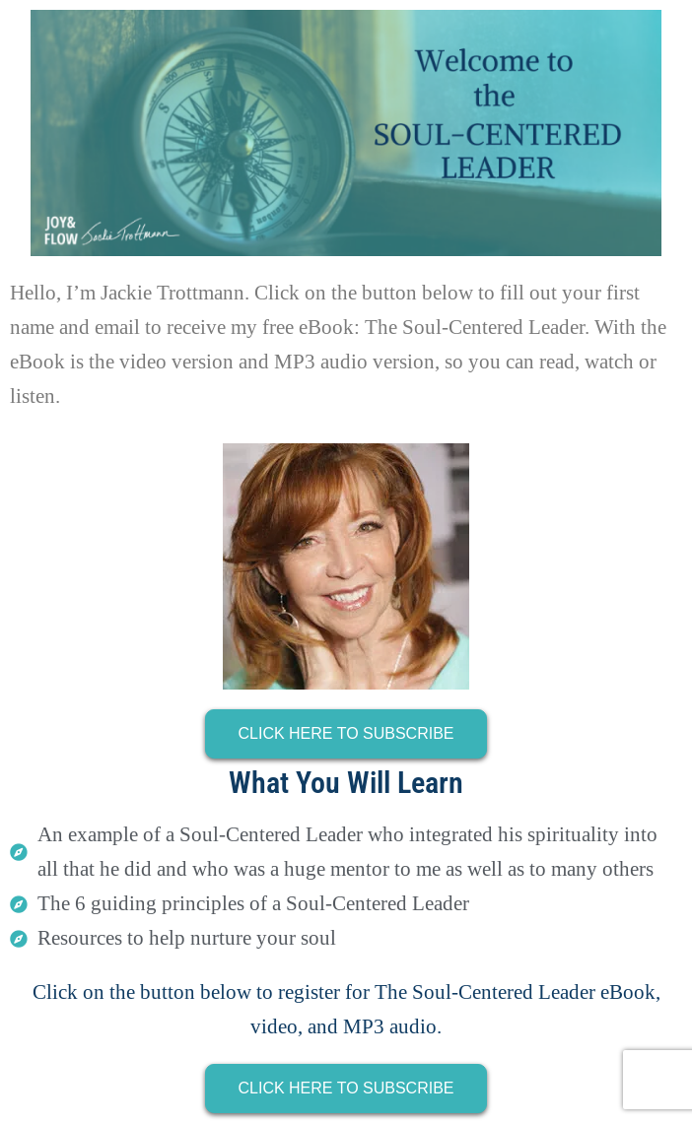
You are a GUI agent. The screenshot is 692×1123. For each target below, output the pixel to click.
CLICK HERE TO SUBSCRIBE (345, 733)
